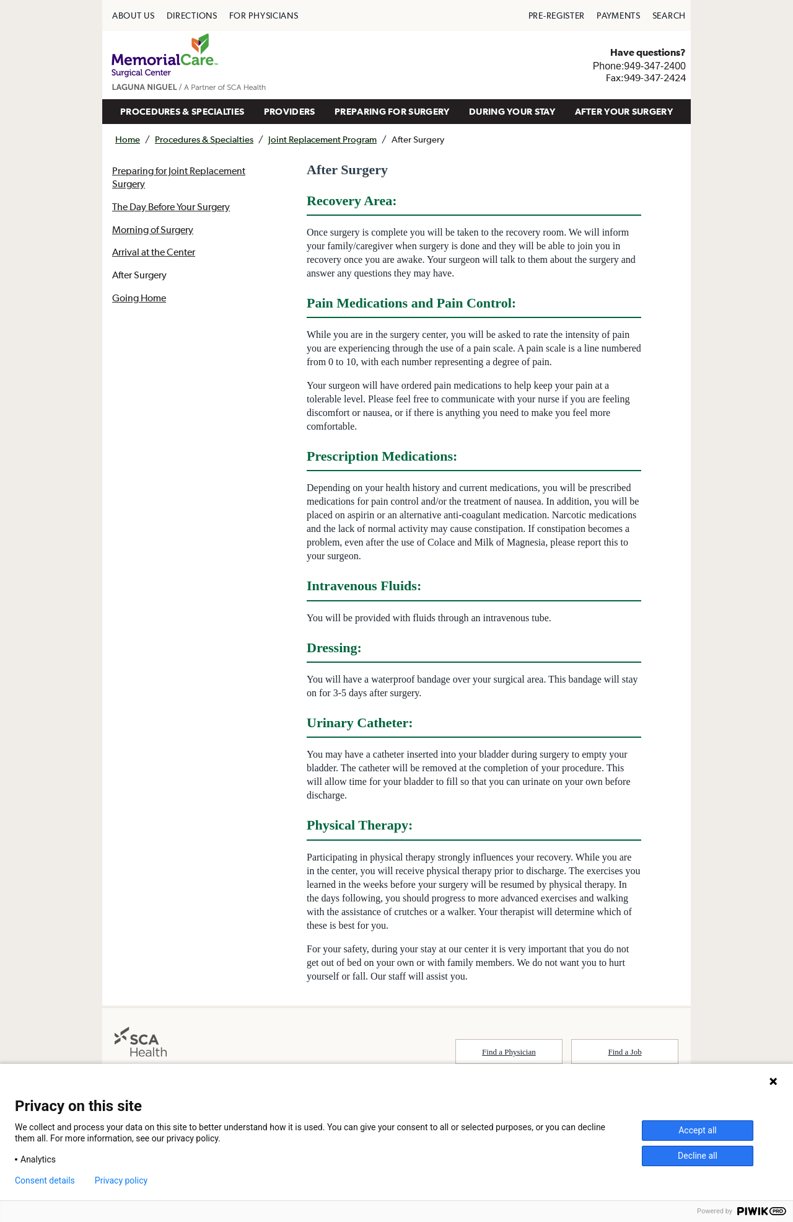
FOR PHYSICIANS (264, 15)
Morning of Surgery (152, 229)
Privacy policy (121, 1180)
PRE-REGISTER (556, 15)
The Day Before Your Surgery (171, 206)
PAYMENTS (619, 15)
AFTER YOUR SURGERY (624, 111)
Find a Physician (509, 1051)
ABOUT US (133, 15)
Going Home (139, 297)
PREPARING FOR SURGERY (392, 111)
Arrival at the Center (153, 251)
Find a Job (625, 1051)
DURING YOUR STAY (512, 111)
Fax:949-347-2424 (646, 77)
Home (127, 139)
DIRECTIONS (192, 15)
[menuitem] (133, 15)
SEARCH (669, 15)
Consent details (45, 1180)
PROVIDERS (289, 111)
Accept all (697, 1130)
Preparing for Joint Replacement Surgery (178, 177)
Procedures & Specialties (204, 139)
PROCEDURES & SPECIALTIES (182, 111)
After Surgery (139, 274)
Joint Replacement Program (322, 139)
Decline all (697, 1156)
